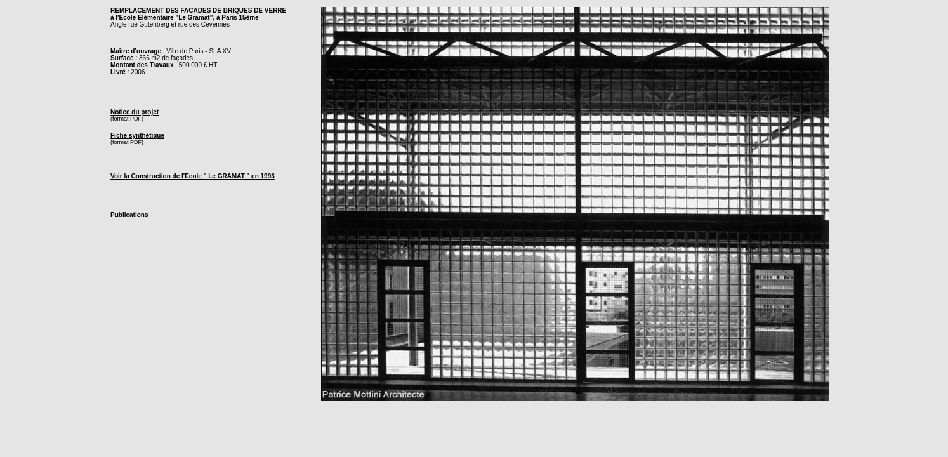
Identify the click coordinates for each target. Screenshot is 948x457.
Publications (129, 214)
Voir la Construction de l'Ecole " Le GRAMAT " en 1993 (192, 176)
